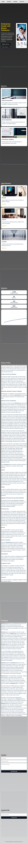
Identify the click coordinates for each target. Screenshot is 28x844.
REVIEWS (15, 1)
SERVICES (9, 1)
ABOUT (3, 1)
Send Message (14, 771)
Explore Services (6, 44)
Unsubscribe (14, 818)
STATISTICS (22, 1)
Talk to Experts (5, 47)
